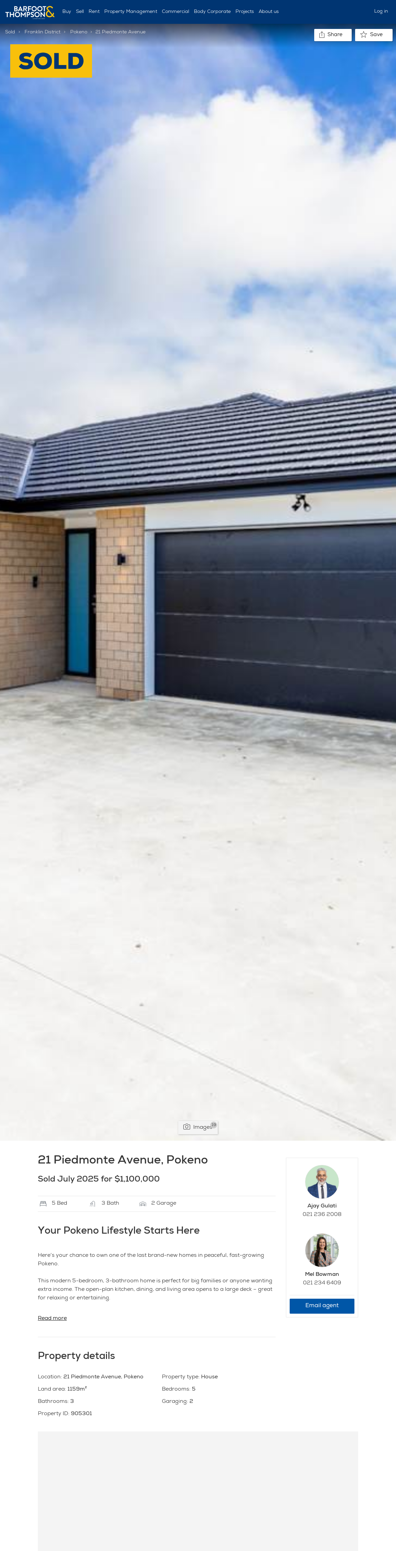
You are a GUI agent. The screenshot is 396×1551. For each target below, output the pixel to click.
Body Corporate (212, 12)
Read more (52, 1318)
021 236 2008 (322, 1215)
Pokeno (78, 32)
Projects (244, 12)
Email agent (322, 1306)
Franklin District (42, 32)
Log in (381, 11)
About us (269, 12)
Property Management (130, 12)
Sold (10, 32)
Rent (94, 12)
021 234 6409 (322, 1283)
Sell (80, 12)
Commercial (175, 12)
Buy (66, 12)
